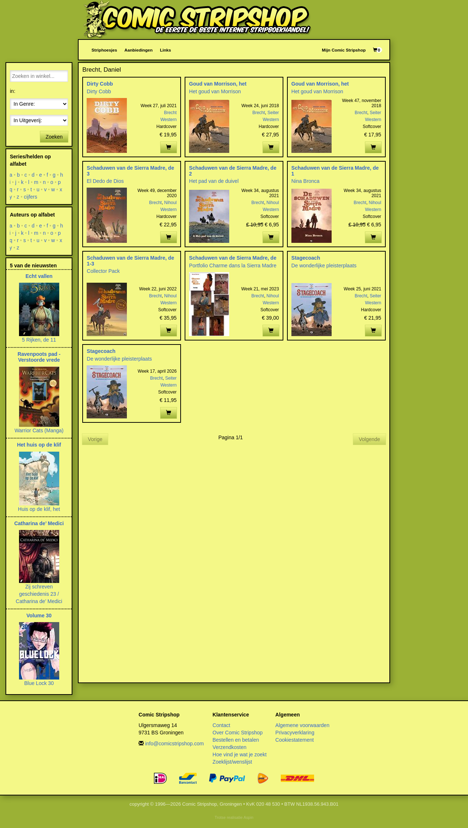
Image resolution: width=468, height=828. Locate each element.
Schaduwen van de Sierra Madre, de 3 (130, 170)
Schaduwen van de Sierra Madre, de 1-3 (130, 260)
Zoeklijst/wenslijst (232, 762)
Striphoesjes (104, 50)
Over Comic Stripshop (237, 732)
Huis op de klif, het (39, 509)
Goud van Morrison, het (217, 84)
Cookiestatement (294, 740)
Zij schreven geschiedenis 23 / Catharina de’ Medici (39, 594)
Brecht (170, 112)
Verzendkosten (229, 747)
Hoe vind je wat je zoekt (239, 754)
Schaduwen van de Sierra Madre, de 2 (232, 170)
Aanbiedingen (138, 50)
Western (169, 119)
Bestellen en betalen (235, 740)
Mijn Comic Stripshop (344, 50)
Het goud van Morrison (215, 91)
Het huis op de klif (39, 445)
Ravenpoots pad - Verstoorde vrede (39, 356)
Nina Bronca (305, 181)
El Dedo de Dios (105, 181)
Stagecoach (305, 258)
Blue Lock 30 (39, 683)
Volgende (369, 439)
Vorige (95, 439)
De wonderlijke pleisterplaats (323, 265)
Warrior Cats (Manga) (39, 430)
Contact (221, 725)
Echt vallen (39, 276)
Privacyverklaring (294, 732)
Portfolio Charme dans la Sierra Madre (232, 265)
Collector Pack (103, 271)
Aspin (248, 817)
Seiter (273, 112)
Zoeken (54, 137)
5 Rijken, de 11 (39, 340)
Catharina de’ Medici (39, 523)
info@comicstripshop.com (174, 743)
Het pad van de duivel (213, 181)
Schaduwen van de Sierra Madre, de (232, 258)
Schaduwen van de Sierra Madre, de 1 (335, 170)
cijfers (30, 197)
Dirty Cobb (100, 84)
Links (165, 50)
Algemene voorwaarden (302, 725)
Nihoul (170, 202)
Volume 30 (39, 615)
